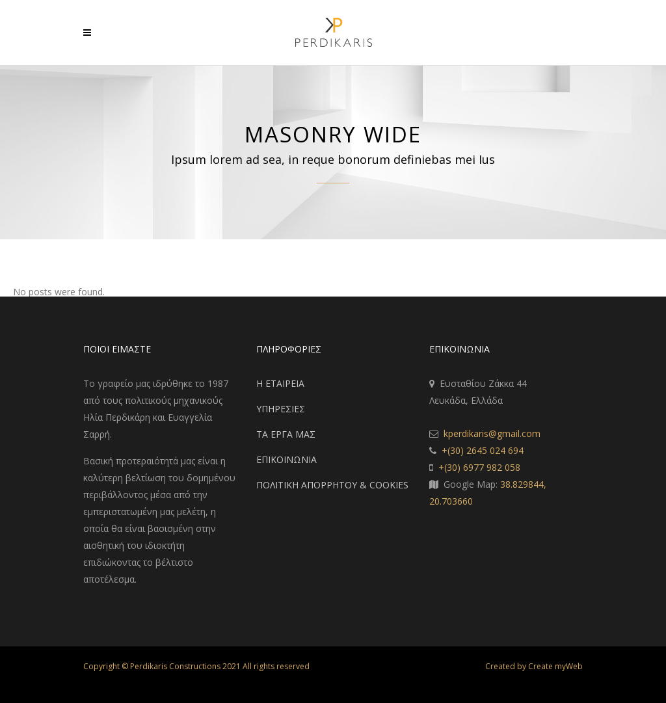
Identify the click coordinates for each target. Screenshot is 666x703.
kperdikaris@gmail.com (492, 433)
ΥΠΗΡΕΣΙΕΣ (280, 409)
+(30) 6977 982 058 (479, 467)
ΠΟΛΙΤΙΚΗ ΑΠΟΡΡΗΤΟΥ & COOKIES (332, 485)
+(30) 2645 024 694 (483, 450)
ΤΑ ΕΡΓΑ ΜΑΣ (285, 434)
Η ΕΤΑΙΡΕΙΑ (280, 383)
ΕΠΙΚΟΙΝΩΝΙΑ (286, 459)
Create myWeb (555, 666)
